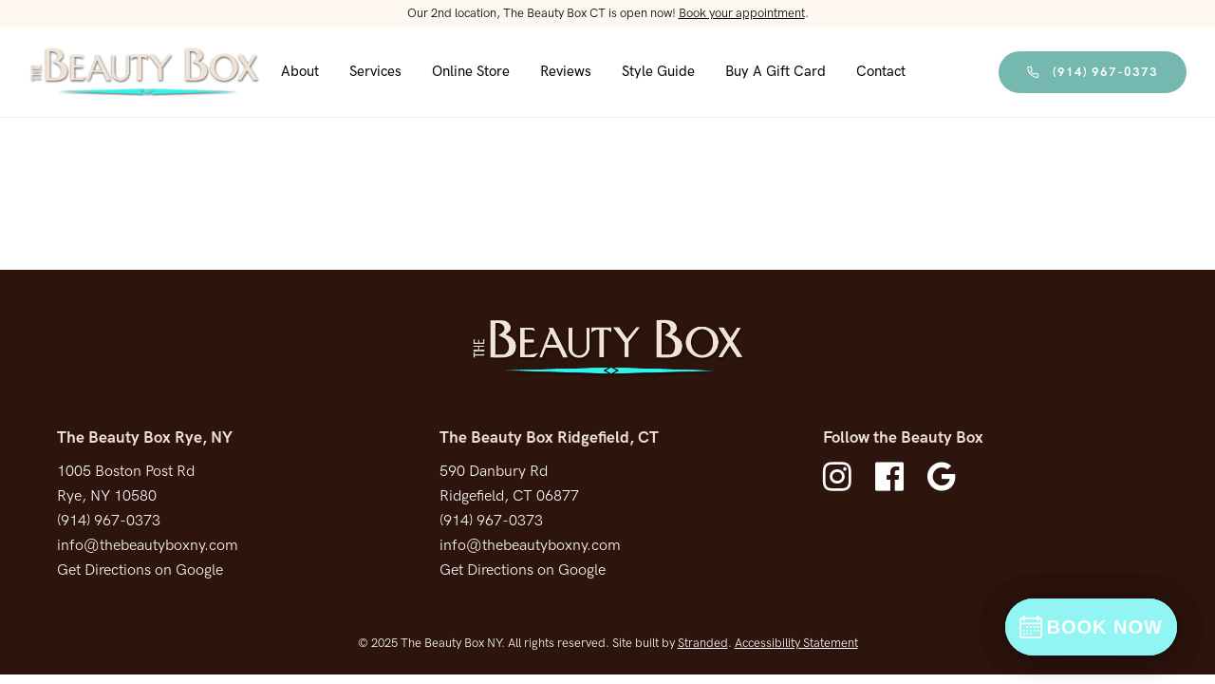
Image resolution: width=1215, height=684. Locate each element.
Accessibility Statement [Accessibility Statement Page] (796, 643)
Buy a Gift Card (775, 71)
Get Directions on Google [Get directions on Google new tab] (140, 570)
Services (375, 71)
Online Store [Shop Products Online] (471, 71)
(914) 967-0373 (1092, 72)
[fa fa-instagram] (842, 476)
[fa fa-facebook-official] (894, 476)
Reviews (565, 71)
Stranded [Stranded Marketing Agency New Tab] (703, 643)
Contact (881, 71)
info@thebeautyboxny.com (147, 546)
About (300, 71)
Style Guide (658, 71)
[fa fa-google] (941, 476)
